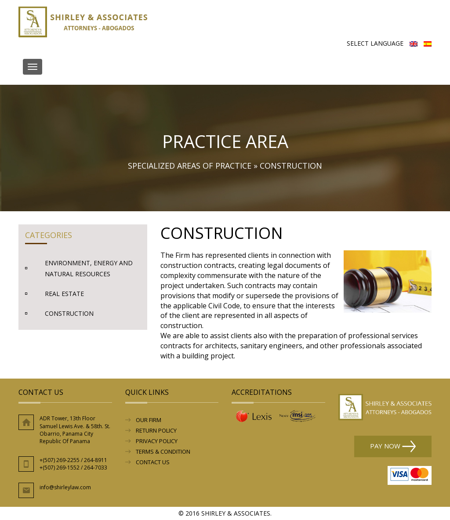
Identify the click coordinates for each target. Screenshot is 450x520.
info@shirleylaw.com (65, 487)
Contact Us (153, 462)
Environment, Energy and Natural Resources (89, 268)
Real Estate (64, 293)
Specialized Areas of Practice (189, 165)
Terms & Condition (163, 451)
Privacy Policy (157, 441)
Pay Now (393, 446)
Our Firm (148, 420)
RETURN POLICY (156, 430)
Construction (69, 313)
